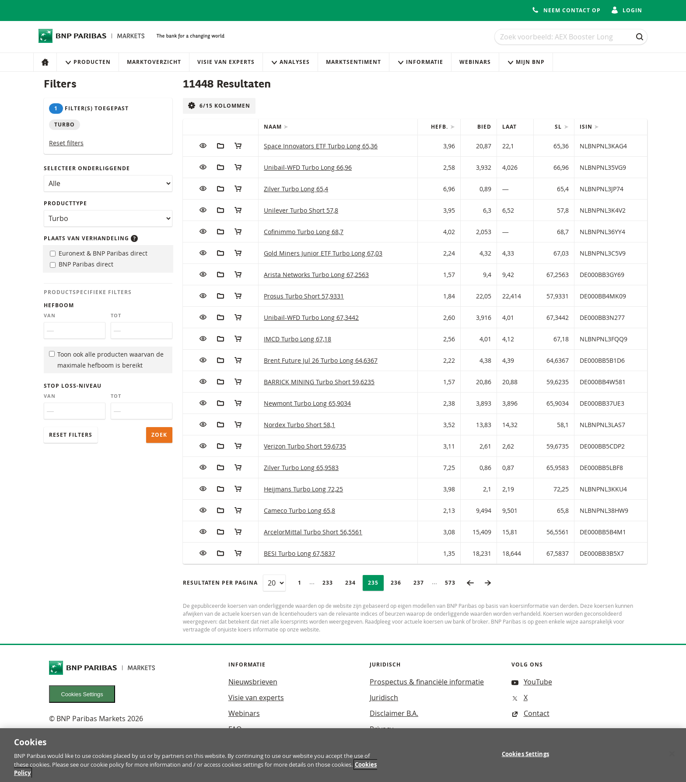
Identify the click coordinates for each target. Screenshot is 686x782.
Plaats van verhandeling (91, 238)
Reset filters (66, 143)
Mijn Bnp (526, 62)
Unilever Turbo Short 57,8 (301, 210)
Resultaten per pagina (220, 582)
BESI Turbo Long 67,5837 (299, 553)
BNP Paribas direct (81, 264)
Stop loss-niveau (73, 385)
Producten (88, 62)
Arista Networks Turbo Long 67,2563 (316, 274)
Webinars (475, 62)
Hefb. (440, 126)
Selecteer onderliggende (87, 168)
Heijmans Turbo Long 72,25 (303, 489)
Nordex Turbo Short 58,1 (299, 425)
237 (421, 582)
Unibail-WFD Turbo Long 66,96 (308, 167)
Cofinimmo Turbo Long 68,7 (303, 232)
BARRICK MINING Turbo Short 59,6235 (319, 382)
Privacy (381, 729)
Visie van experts (226, 62)
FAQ (235, 729)
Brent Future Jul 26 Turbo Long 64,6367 (321, 360)
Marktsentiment (353, 62)
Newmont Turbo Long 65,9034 (307, 403)
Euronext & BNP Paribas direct (98, 253)
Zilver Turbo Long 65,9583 (301, 467)
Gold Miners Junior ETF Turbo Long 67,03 (323, 253)
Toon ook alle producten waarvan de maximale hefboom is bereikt (106, 359)
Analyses (290, 62)
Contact (530, 713)
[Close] (672, 758)
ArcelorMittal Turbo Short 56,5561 (313, 532)
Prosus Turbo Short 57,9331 (304, 296)
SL (559, 126)
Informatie (420, 62)
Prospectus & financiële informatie (427, 682)
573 (453, 582)
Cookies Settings (82, 694)
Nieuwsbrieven (252, 682)
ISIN (587, 126)
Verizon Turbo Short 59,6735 (305, 446)
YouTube (531, 682)
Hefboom (59, 305)
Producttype (65, 203)
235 (376, 582)
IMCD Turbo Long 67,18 (297, 339)
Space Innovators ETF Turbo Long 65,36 (321, 146)
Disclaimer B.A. (394, 713)
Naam (274, 126)
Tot (116, 315)
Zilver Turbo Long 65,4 (296, 189)
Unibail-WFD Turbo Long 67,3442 (311, 317)
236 (398, 582)
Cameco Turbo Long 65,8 (299, 510)
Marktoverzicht (154, 62)
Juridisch (384, 697)
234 (353, 582)
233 (330, 582)
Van (50, 315)
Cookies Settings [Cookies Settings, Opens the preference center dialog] (525, 759)
